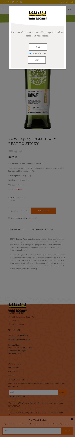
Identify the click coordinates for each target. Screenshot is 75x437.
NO (37, 60)
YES (38, 47)
